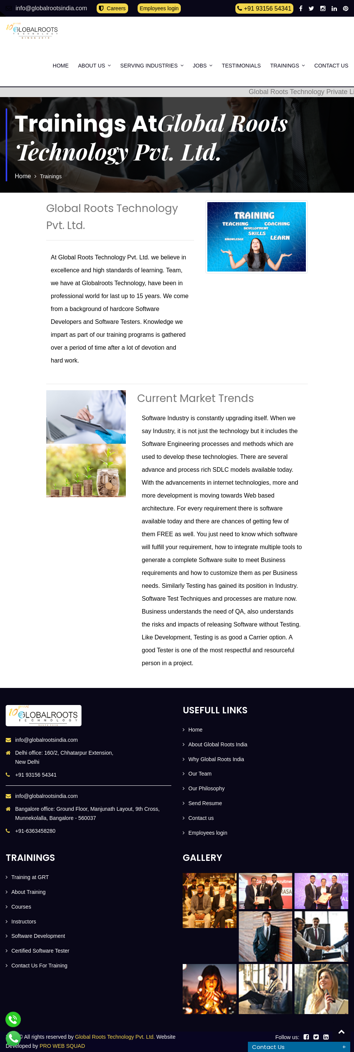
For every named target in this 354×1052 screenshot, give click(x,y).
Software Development (38, 936)
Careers (112, 8)
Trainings (284, 66)
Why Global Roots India (216, 759)
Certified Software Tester (40, 951)
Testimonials (241, 66)
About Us (91, 66)
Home (61, 66)
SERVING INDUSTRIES (148, 66)
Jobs (200, 66)
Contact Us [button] (268, 1047)
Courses (21, 907)
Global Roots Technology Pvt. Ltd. (115, 1037)
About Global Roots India (217, 744)
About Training (28, 892)
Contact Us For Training (39, 966)
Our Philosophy (206, 788)
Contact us (331, 66)
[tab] (299, 1047)
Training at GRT (30, 877)
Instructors (23, 922)
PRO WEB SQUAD (62, 1046)
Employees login (159, 8)
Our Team (199, 774)
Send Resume (205, 803)
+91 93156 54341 (264, 8)
